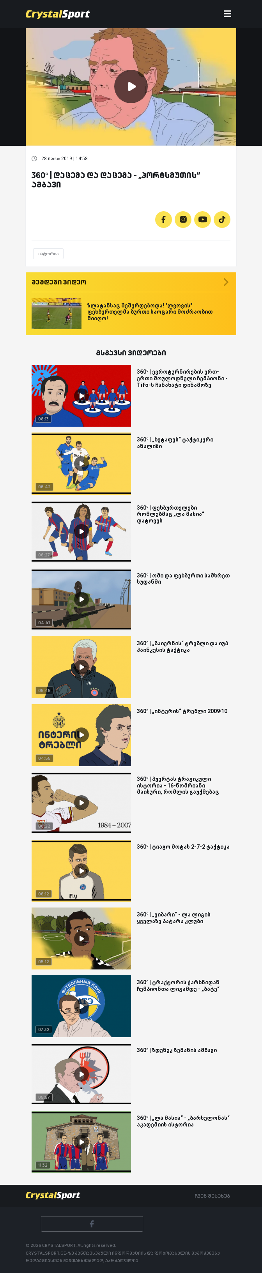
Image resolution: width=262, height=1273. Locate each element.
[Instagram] (183, 219)
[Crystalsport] (58, 14)
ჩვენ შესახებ (212, 1195)
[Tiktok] (222, 219)
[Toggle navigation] (227, 14)
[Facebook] (163, 219)
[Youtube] (202, 219)
